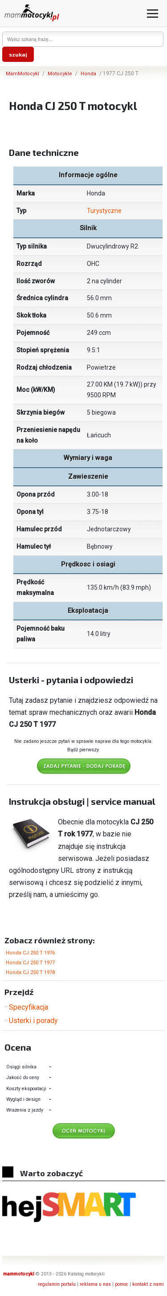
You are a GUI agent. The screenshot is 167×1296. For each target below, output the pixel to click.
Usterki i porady (33, 1020)
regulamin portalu (57, 1284)
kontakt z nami (148, 1284)
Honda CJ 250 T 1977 (30, 963)
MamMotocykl (22, 74)
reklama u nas (95, 1284)
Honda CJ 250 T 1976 (30, 953)
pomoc (121, 1284)
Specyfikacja (28, 1007)
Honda (88, 74)
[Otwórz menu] (153, 13)
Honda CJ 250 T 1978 (30, 972)
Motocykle (60, 74)
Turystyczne (104, 210)
